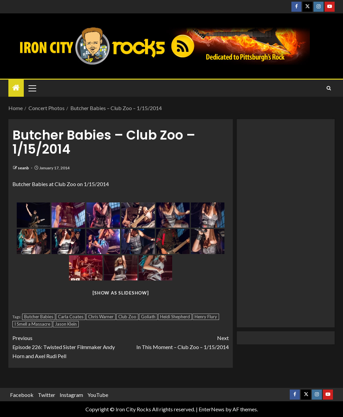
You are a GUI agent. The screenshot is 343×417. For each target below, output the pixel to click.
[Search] (329, 88)
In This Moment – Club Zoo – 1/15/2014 (175, 341)
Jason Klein (66, 324)
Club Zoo (127, 316)
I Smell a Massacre (32, 324)
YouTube (97, 395)
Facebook (21, 395)
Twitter (46, 395)
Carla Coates (70, 316)
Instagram (71, 395)
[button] (32, 88)
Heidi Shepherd (175, 316)
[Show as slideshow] (120, 293)
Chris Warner (101, 316)
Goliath (148, 316)
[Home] (16, 88)
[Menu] (32, 88)
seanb (23, 167)
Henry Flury (206, 316)
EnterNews (211, 409)
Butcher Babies (38, 316)
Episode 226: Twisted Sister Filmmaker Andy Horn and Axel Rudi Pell (66, 346)
